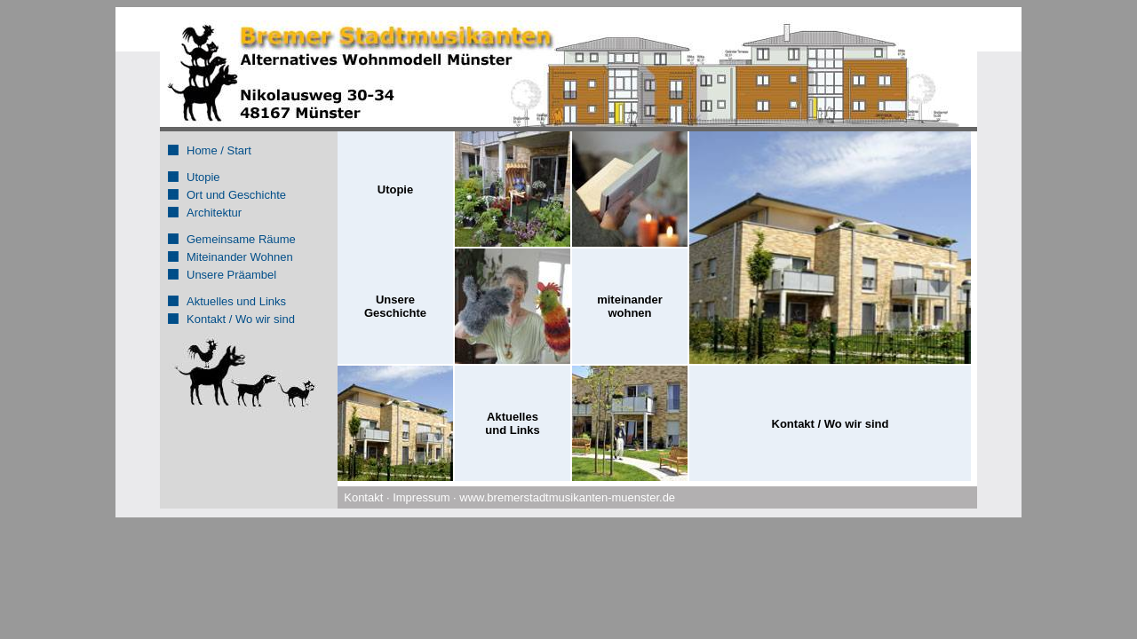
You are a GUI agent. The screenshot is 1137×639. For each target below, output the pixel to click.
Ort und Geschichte (236, 194)
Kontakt (363, 497)
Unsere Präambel (231, 274)
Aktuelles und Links (236, 301)
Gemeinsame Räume (241, 239)
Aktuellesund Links (512, 423)
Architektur (214, 212)
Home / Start (219, 150)
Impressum (421, 497)
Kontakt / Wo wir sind (241, 319)
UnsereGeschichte (395, 306)
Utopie (203, 177)
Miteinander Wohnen (240, 257)
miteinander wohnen (630, 306)
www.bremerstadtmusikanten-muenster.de (567, 497)
